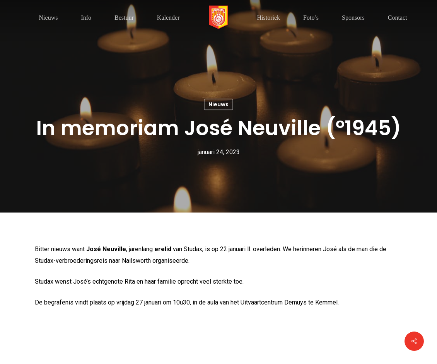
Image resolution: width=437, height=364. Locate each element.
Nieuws (218, 104)
